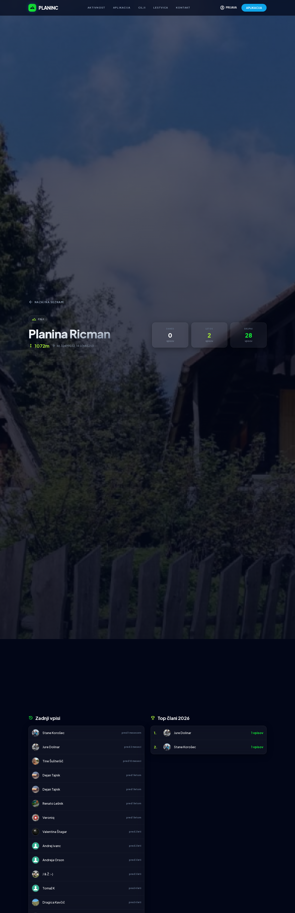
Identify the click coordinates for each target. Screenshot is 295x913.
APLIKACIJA (254, 7)
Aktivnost (96, 7)
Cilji (142, 7)
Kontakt (183, 7)
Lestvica (160, 7)
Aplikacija (121, 7)
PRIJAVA (228, 7)
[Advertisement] (147, 678)
